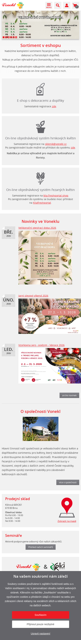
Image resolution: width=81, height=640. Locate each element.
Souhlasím (40, 614)
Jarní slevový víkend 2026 (33, 295)
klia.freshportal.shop (55, 195)
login (40, 177)
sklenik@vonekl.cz (56, 144)
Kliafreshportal (42, 202)
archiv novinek (69, 395)
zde (54, 106)
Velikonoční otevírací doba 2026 (37, 227)
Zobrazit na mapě (67, 521)
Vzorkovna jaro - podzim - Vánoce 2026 (41, 345)
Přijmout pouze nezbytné (40, 624)
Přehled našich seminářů (40, 547)
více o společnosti (68, 482)
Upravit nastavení (40, 633)
